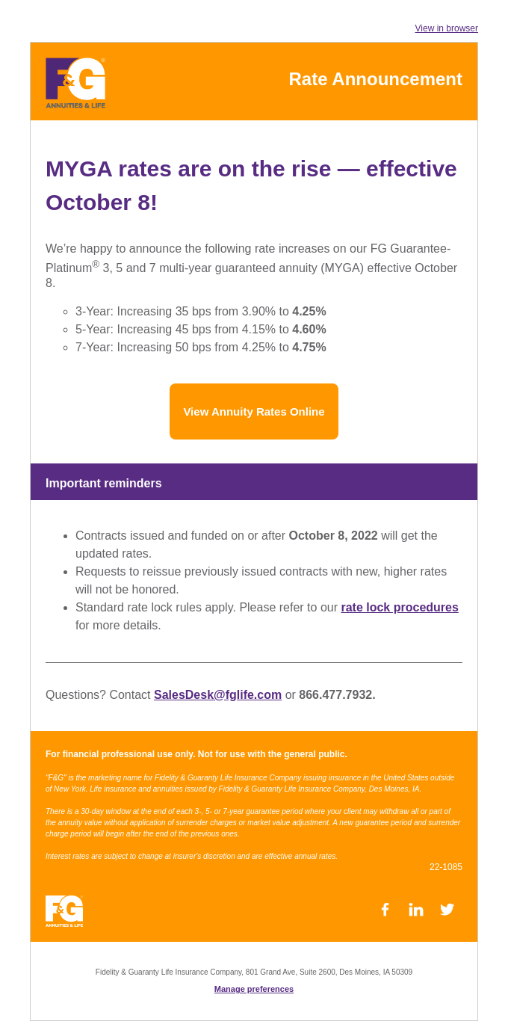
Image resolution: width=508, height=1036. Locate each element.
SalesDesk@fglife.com (218, 694)
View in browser (446, 28)
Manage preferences (254, 988)
